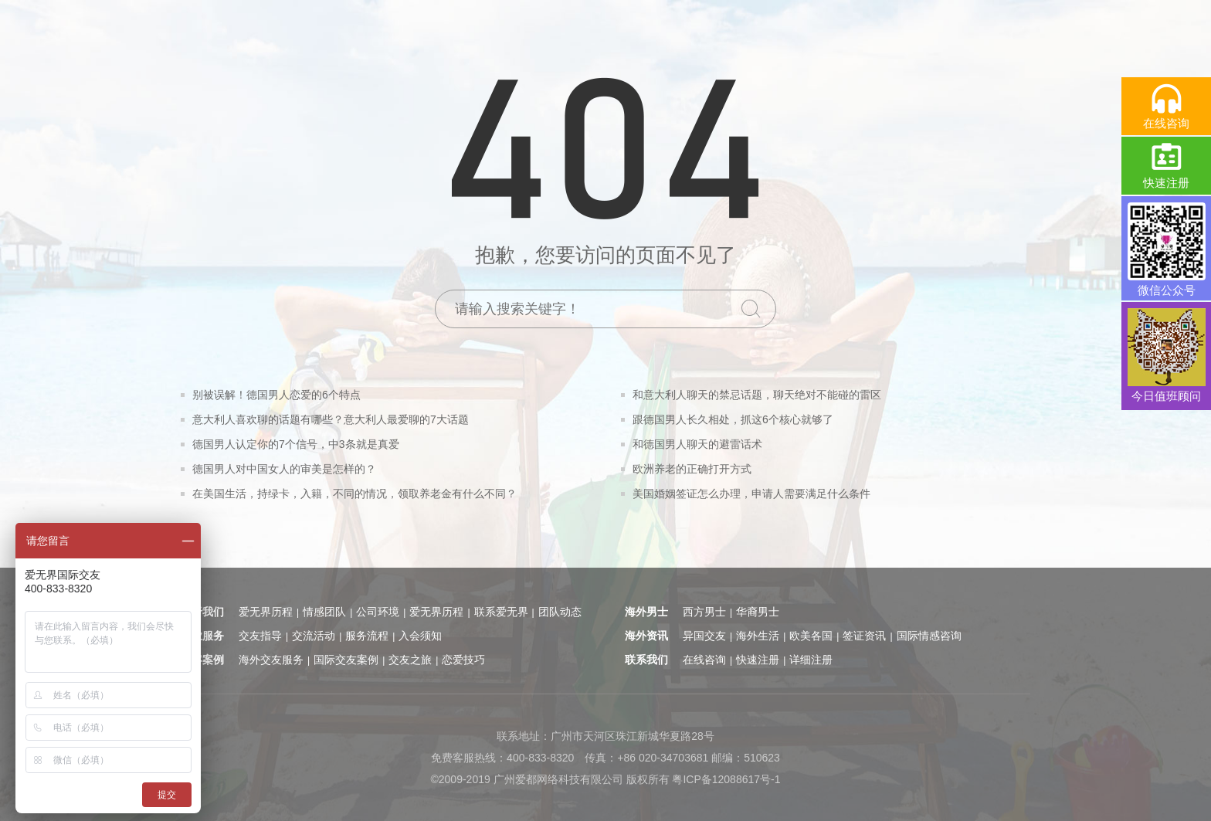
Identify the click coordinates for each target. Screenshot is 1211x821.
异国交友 (704, 635)
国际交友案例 (346, 659)
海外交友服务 (271, 659)
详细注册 (811, 659)
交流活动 (313, 635)
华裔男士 (757, 612)
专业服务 (202, 635)
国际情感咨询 (929, 635)
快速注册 (757, 659)
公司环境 (377, 612)
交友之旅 (410, 659)
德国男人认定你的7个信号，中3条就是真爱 (295, 444)
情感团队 (324, 612)
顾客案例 (202, 659)
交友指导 (260, 635)
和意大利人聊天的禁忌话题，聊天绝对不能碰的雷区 (757, 394)
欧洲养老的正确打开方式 (692, 469)
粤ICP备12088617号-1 (726, 779)
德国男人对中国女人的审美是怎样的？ (284, 469)
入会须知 (420, 635)
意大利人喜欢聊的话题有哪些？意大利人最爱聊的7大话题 (330, 419)
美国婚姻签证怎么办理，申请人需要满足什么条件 (751, 493)
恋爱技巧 (463, 659)
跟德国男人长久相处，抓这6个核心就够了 (733, 419)
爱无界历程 (266, 612)
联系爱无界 (501, 612)
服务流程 (366, 635)
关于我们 (202, 612)
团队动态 (560, 612)
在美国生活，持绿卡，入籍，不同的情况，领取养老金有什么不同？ (354, 493)
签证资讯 (864, 635)
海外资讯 (646, 635)
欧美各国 (811, 635)
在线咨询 (704, 659)
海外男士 (646, 612)
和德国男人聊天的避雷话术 (697, 444)
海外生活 (757, 635)
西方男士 (704, 612)
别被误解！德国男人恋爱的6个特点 (276, 394)
